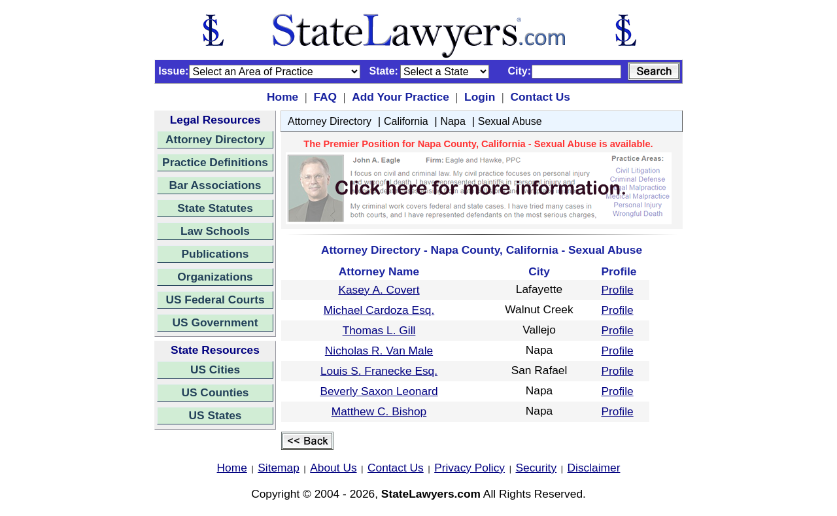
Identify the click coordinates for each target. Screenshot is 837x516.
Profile (618, 289)
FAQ (325, 96)
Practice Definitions (215, 162)
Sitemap (278, 467)
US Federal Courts (214, 299)
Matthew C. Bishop (379, 411)
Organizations (215, 276)
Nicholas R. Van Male (379, 350)
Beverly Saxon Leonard (378, 391)
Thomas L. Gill (379, 330)
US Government (215, 322)
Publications (214, 253)
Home (282, 96)
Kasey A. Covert (378, 289)
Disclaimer (594, 467)
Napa (453, 121)
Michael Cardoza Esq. (379, 310)
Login (479, 96)
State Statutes (215, 208)
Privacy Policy (469, 467)
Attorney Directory (215, 139)
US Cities (215, 369)
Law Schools (215, 230)
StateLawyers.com (431, 493)
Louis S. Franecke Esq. (378, 370)
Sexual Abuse (510, 121)
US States (215, 415)
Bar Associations (215, 185)
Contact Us (540, 96)
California (406, 121)
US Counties (214, 392)
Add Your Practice (400, 96)
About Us (333, 467)
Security (536, 467)
